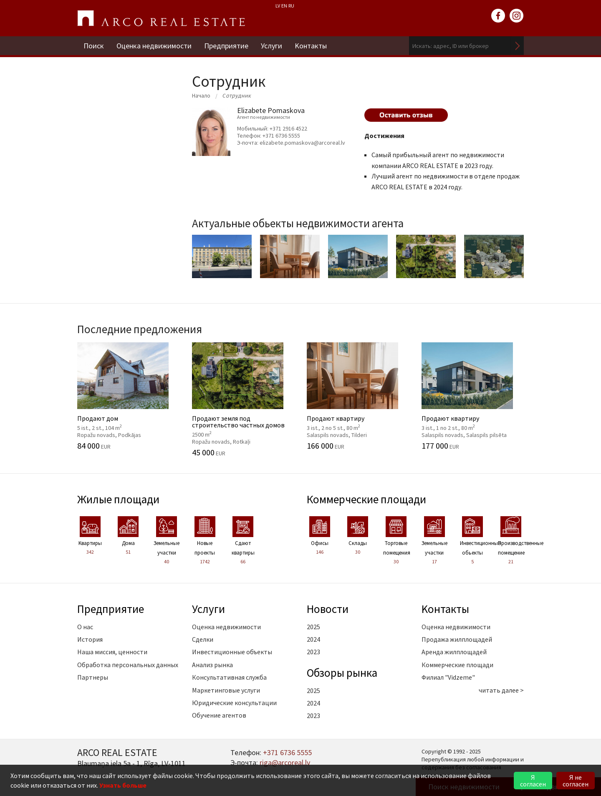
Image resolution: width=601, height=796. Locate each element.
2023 (313, 652)
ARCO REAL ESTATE (161, 18)
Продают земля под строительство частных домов (243, 399)
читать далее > (501, 690)
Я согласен (533, 780)
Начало (201, 95)
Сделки (202, 639)
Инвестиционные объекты (232, 652)
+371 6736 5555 (281, 135)
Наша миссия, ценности (112, 652)
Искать (517, 45)
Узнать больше (122, 785)
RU (291, 6)
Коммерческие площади (366, 499)
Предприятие (226, 45)
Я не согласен (575, 780)
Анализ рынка (212, 664)
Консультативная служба (229, 677)
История (90, 639)
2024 (313, 639)
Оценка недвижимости (154, 45)
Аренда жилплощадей (454, 652)
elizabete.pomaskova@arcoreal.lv (302, 142)
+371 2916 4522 (288, 128)
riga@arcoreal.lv (285, 762)
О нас (85, 627)
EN (284, 6)
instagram (517, 16)
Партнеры (92, 677)
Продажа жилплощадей (457, 639)
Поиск (93, 45)
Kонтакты (311, 45)
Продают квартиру (358, 396)
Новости (327, 609)
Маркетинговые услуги (226, 690)
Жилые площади (118, 499)
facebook (498, 16)
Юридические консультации (234, 702)
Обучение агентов (219, 715)
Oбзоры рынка (342, 672)
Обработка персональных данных (127, 664)
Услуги (271, 45)
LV (277, 6)
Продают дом (128, 396)
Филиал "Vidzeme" (448, 677)
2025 (313, 627)
